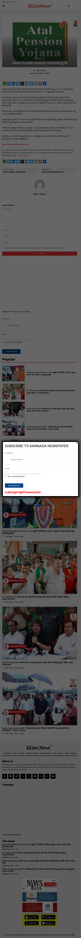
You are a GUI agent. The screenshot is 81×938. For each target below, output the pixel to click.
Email (7, 465)
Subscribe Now (14, 486)
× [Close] (78, 441)
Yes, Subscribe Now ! (16, 476)
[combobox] (6, 460)
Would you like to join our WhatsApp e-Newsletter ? (22, 474)
